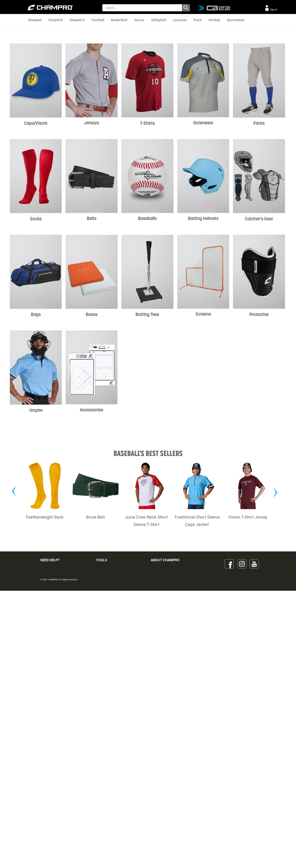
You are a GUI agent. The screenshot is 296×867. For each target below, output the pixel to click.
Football (98, 20)
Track (197, 20)
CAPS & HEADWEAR (108, 832)
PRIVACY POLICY (50, 824)
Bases (92, 387)
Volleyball (158, 20)
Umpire (35, 483)
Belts (91, 291)
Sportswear (236, 20)
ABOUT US (157, 807)
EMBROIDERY (104, 840)
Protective (259, 387)
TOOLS (101, 781)
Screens (203, 387)
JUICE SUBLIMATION (108, 807)
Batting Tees (147, 387)
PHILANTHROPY (160, 815)
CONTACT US (48, 807)
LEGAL (44, 815)
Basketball (119, 20)
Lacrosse (180, 20)
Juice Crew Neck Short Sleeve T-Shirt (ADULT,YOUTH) (146, 745)
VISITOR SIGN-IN (50, 799)
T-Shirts (147, 196)
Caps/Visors (35, 196)
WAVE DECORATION (107, 815)
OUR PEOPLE (158, 799)
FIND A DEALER (49, 791)
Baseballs (147, 291)
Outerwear (203, 196)
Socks (36, 291)
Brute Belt (95, 737)
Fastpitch (55, 20)
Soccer (139, 20)
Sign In (273, 9)
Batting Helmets (203, 291)
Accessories (91, 483)
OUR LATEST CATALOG (109, 791)
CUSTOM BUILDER (106, 799)
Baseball (35, 20)
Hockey (214, 20)
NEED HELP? (49, 781)
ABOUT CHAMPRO (165, 781)
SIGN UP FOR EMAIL (162, 791)
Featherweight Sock (44, 737)
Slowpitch (77, 20)
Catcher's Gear (259, 291)
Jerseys (91, 196)
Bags (36, 387)
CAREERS (157, 824)
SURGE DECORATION (108, 824)
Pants (259, 196)
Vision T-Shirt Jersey (247, 737)
